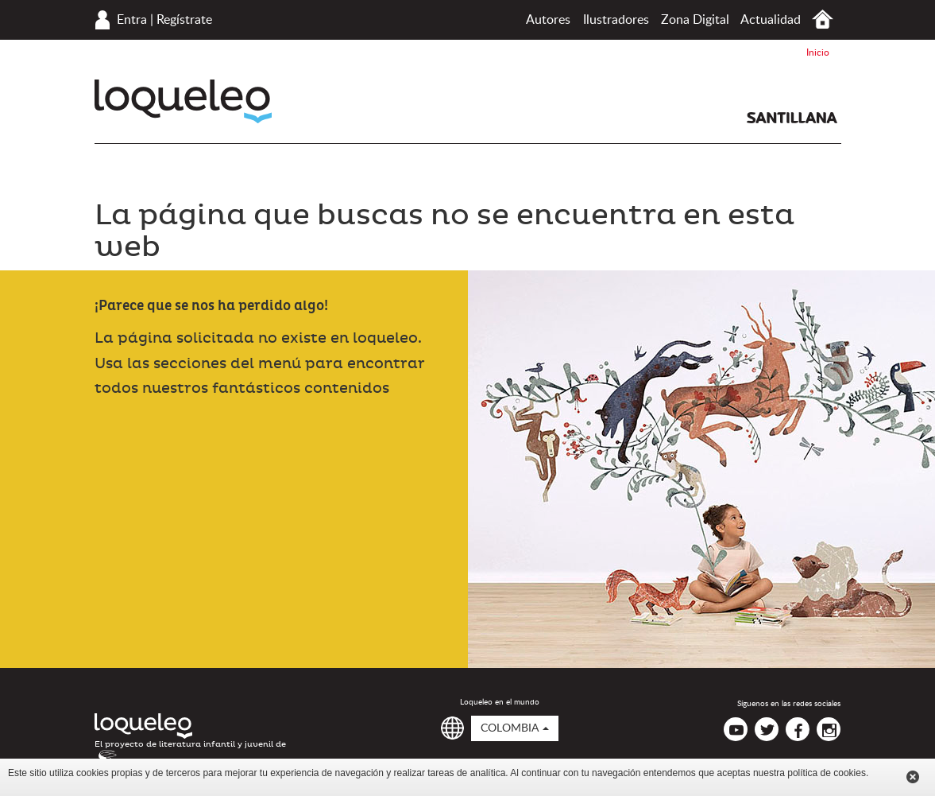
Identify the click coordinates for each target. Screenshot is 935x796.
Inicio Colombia (822, 19)
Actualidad (770, 20)
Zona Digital (695, 20)
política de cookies (826, 773)
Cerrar (912, 777)
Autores (548, 20)
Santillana (792, 117)
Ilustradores (616, 20)
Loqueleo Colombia (183, 101)
